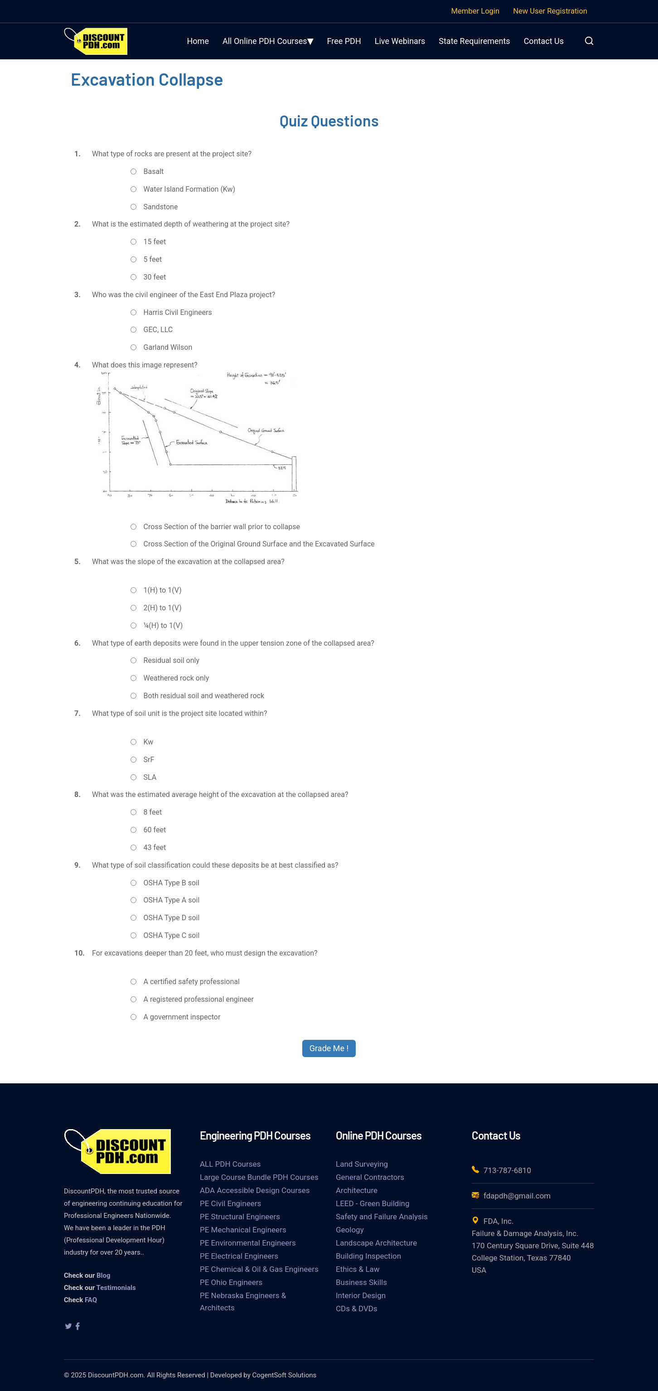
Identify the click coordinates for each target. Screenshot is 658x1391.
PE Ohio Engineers (231, 1282)
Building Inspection (368, 1256)
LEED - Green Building (372, 1203)
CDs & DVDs (356, 1308)
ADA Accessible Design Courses (255, 1190)
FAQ (91, 1300)
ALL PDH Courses (230, 1164)
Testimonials (116, 1288)
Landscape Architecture (376, 1242)
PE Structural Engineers (240, 1216)
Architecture (356, 1190)
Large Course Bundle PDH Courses (259, 1177)
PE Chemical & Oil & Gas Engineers (259, 1269)
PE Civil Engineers (230, 1203)
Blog (104, 1275)
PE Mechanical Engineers (243, 1229)
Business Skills (361, 1282)
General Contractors (370, 1177)
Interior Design (361, 1295)
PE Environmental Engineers (248, 1242)
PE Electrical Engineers (239, 1256)
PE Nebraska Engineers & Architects (243, 1301)
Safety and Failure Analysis (382, 1216)
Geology (350, 1229)
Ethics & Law (358, 1269)
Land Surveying (362, 1164)
